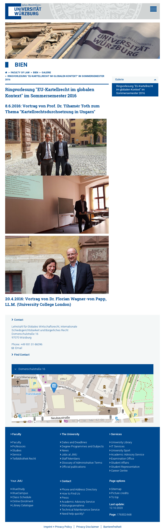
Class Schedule (21, 497)
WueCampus (19, 493)
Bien (21, 65)
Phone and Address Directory (78, 490)
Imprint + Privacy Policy (58, 526)
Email (18, 348)
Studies (16, 451)
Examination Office (121, 459)
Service (16, 455)
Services (115, 434)
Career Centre (118, 471)
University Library (120, 443)
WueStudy (18, 489)
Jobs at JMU (68, 455)
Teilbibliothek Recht (23, 459)
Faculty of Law (20, 72)
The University (69, 434)
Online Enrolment (22, 501)
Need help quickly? (72, 514)
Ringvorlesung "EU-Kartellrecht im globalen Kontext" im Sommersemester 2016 (134, 89)
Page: (112, 514)
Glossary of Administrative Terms (81, 463)
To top (114, 497)
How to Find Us (70, 494)
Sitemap (115, 489)
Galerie (46, 72)
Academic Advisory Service (126, 455)
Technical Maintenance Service (80, 510)
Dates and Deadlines (73, 443)
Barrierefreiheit (112, 526)
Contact (18, 319)
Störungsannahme (72, 506)
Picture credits (119, 493)
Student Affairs (119, 463)
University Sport (119, 451)
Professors (18, 447)
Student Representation (124, 467)
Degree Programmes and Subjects (82, 447)
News (64, 451)
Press (64, 498)
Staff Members (70, 459)
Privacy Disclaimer (87, 526)
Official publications (73, 467)
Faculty (16, 434)
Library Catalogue (22, 506)
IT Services (117, 447)
